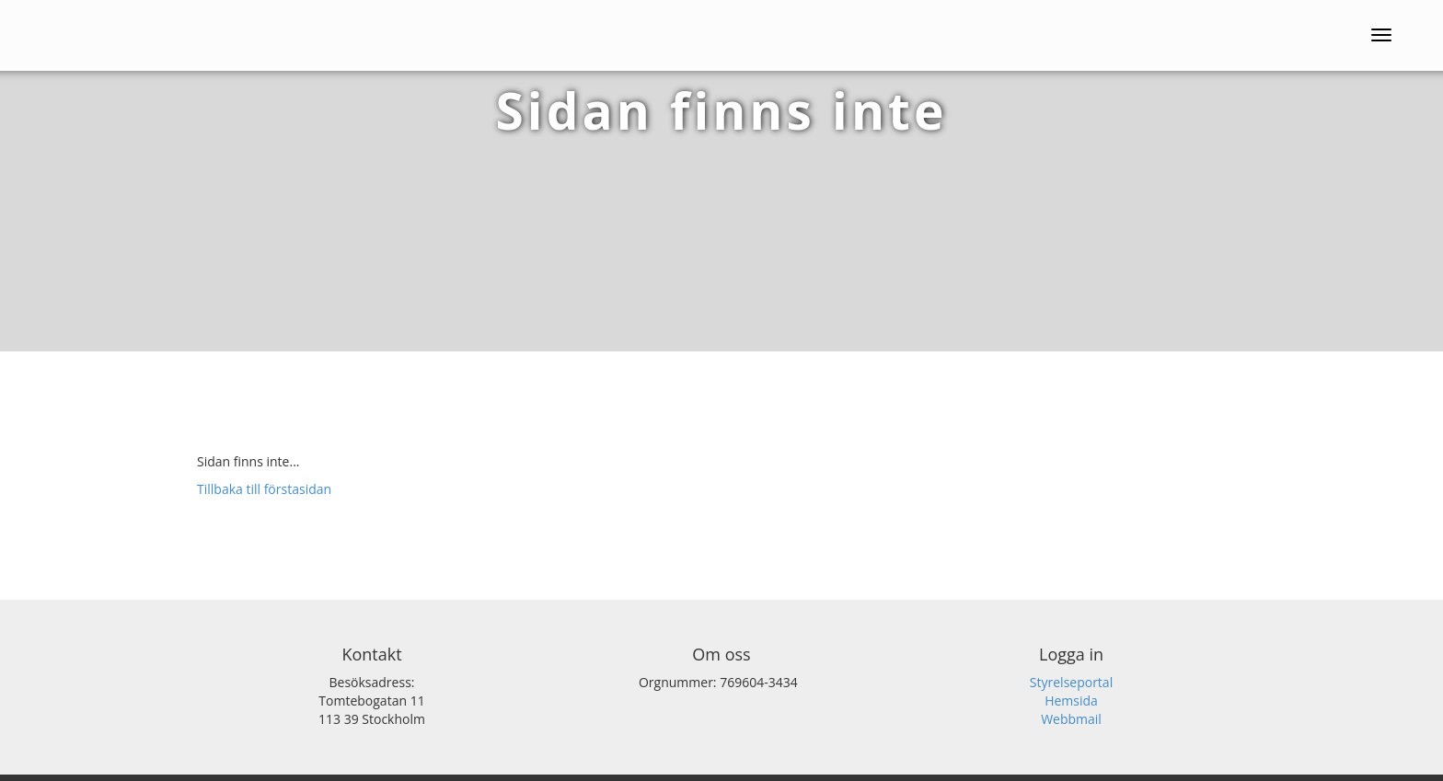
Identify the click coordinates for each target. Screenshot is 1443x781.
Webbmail (1071, 719)
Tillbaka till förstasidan (264, 489)
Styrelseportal (1071, 682)
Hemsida (1071, 700)
